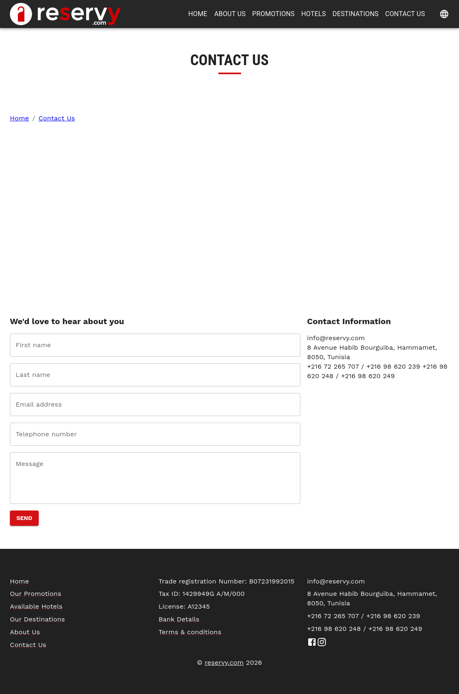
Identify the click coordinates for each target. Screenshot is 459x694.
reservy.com (224, 662)
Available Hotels (36, 606)
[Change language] (444, 14)
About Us (25, 632)
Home (19, 118)
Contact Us (56, 118)
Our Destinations (37, 619)
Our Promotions (35, 594)
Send (24, 518)
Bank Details (179, 619)
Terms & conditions (190, 632)
